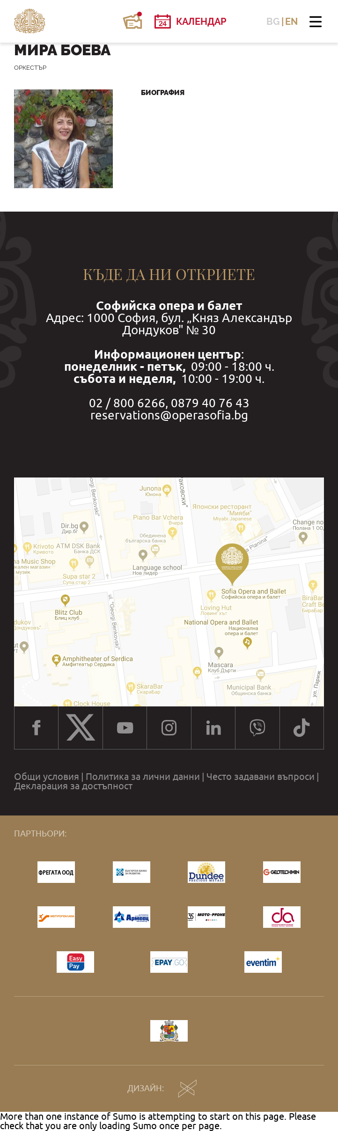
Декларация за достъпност (73, 786)
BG (273, 21)
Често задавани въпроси (260, 776)
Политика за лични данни (143, 776)
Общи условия (46, 776)
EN (291, 21)
